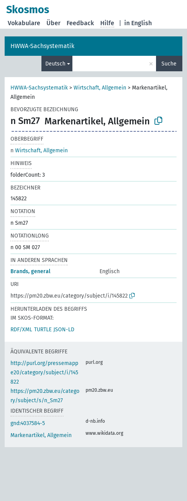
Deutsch (55, 63)
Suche (169, 63)
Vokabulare (24, 23)
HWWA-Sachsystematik (42, 46)
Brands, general (30, 271)
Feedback (80, 23)
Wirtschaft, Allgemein (100, 87)
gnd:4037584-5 (27, 423)
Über (53, 23)
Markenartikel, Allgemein (41, 435)
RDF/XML (21, 329)
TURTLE (42, 329)
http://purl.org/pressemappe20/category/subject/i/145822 (44, 372)
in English (138, 23)
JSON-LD (63, 329)
